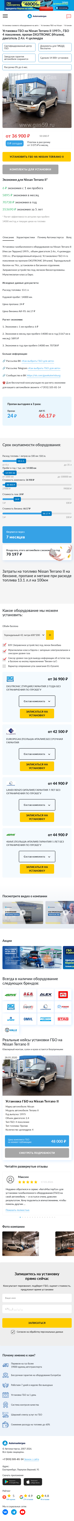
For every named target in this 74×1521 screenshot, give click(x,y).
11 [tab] (44, 1217)
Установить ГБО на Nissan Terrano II (37, 156)
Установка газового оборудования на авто (20, 25)
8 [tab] (37, 1217)
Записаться (36, 1322)
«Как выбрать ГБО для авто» (38, 360)
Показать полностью (17, 1209)
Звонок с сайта (31, 1459)
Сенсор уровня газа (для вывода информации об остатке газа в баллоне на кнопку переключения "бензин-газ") (36, 660)
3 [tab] (25, 1217)
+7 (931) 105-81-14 (12, 1459)
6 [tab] (32, 1217)
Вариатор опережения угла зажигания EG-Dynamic (30, 666)
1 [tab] (20, 1217)
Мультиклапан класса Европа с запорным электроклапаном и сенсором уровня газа (36, 652)
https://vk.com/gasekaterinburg (43, 375)
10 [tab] (42, 1217)
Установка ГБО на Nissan (51, 25)
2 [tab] (22, 1217)
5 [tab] (30, 1217)
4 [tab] (27, 1217)
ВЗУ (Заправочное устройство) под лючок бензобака (31, 645)
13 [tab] (49, 1217)
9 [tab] (39, 1217)
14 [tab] (52, 1217)
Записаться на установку (37, 713)
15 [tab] (54, 1217)
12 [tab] (47, 1217)
